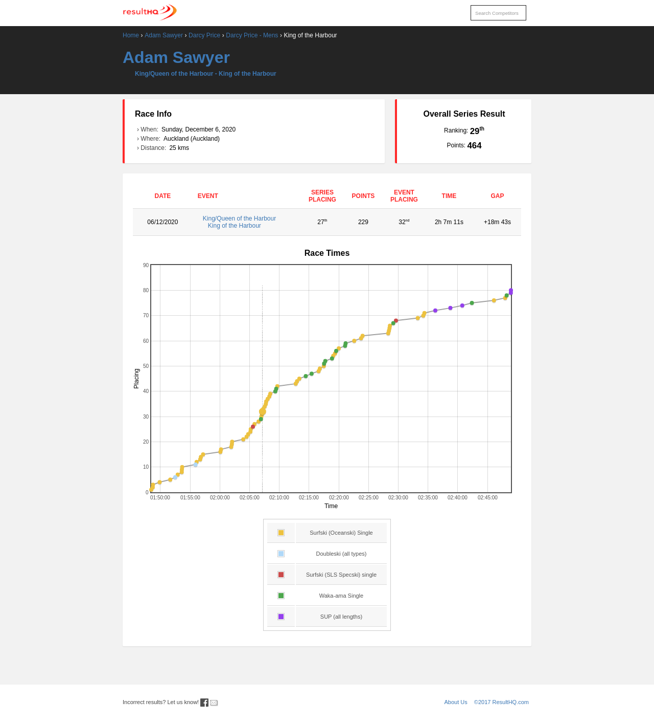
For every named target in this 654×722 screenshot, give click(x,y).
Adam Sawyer (164, 35)
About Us (456, 702)
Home (131, 35)
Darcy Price (204, 35)
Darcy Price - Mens (252, 35)
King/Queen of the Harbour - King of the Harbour (205, 73)
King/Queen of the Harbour (247, 222)
